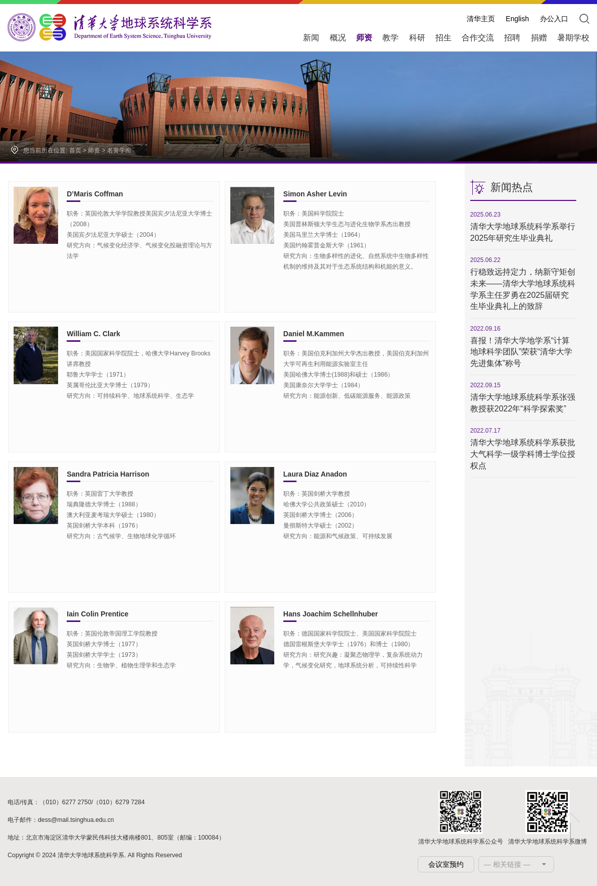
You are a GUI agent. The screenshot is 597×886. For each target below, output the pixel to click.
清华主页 (481, 19)
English (517, 19)
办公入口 (554, 19)
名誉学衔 (119, 150)
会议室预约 (446, 864)
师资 (94, 150)
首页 (75, 150)
